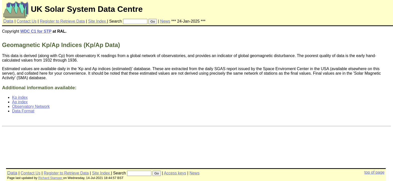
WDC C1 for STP (35, 31)
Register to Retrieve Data (62, 21)
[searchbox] (135, 21)
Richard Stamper (50, 178)
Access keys (175, 173)
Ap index (20, 102)
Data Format (23, 111)
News (165, 21)
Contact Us (27, 21)
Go (152, 21)
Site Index (97, 21)
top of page (374, 172)
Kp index (20, 97)
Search (115, 21)
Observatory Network (31, 106)
